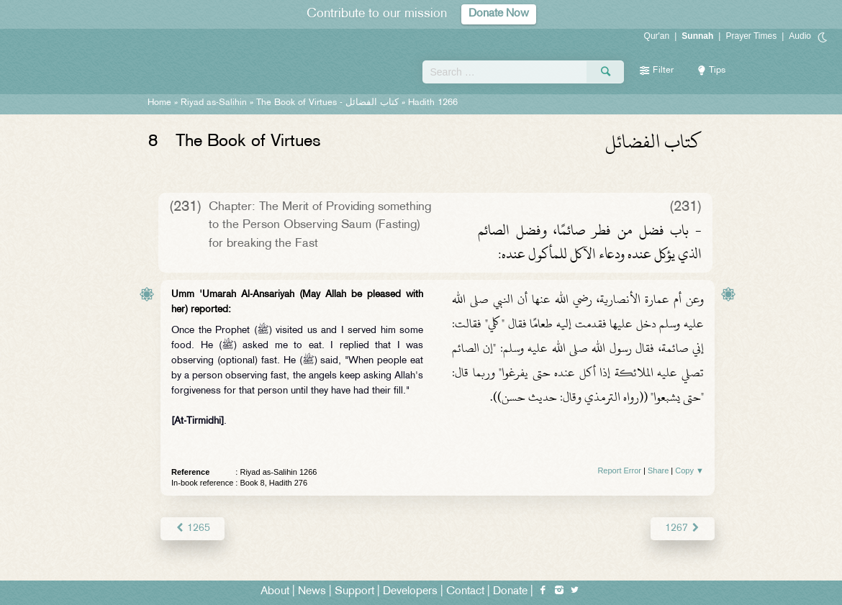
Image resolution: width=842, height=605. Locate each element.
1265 (192, 528)
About (275, 591)
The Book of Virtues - (327, 103)
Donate (510, 591)
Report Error (619, 470)
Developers (410, 591)
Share (658, 470)
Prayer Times (751, 36)
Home (159, 103)
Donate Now (498, 14)
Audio (800, 36)
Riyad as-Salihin (214, 103)
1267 (682, 528)
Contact (465, 591)
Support (354, 591)
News (312, 591)
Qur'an (657, 36)
